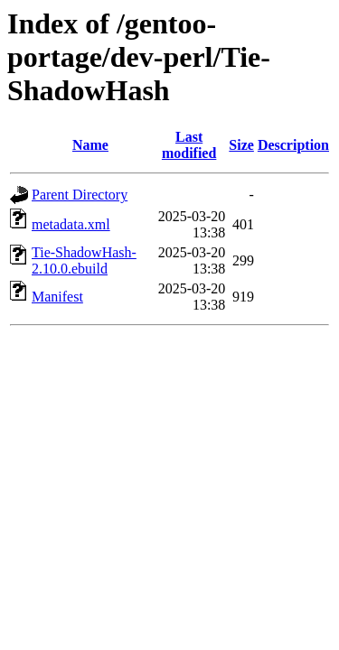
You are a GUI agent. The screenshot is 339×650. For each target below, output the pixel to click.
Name (90, 145)
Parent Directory (79, 194)
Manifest (57, 296)
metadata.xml (71, 224)
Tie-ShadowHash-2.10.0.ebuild (84, 260)
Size (241, 145)
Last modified (189, 145)
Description (293, 145)
